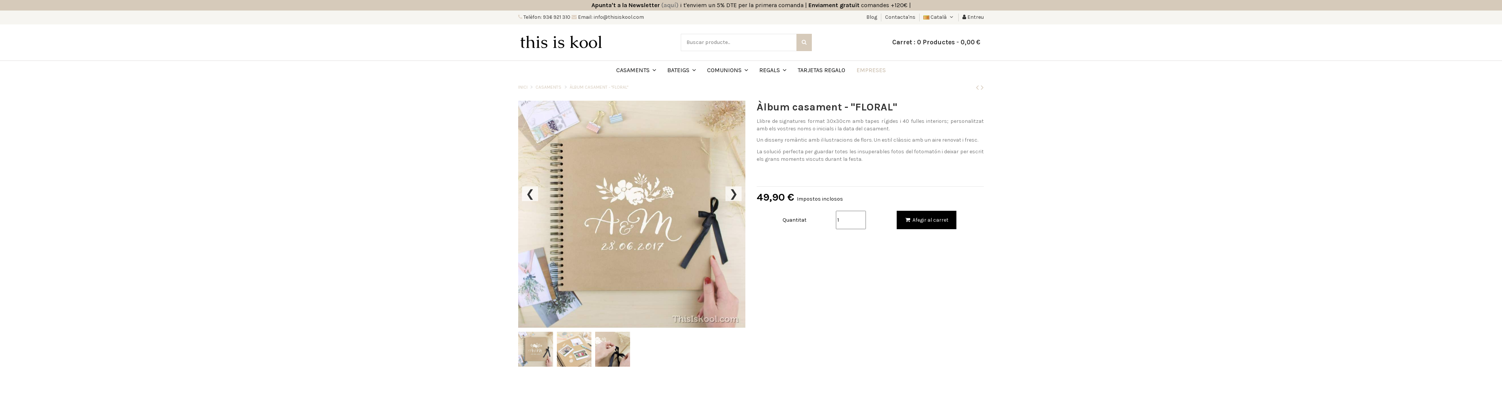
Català (939, 17)
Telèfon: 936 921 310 (546, 17)
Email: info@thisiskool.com (610, 17)
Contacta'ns (900, 17)
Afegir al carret (927, 220)
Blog (872, 17)
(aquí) (670, 5)
